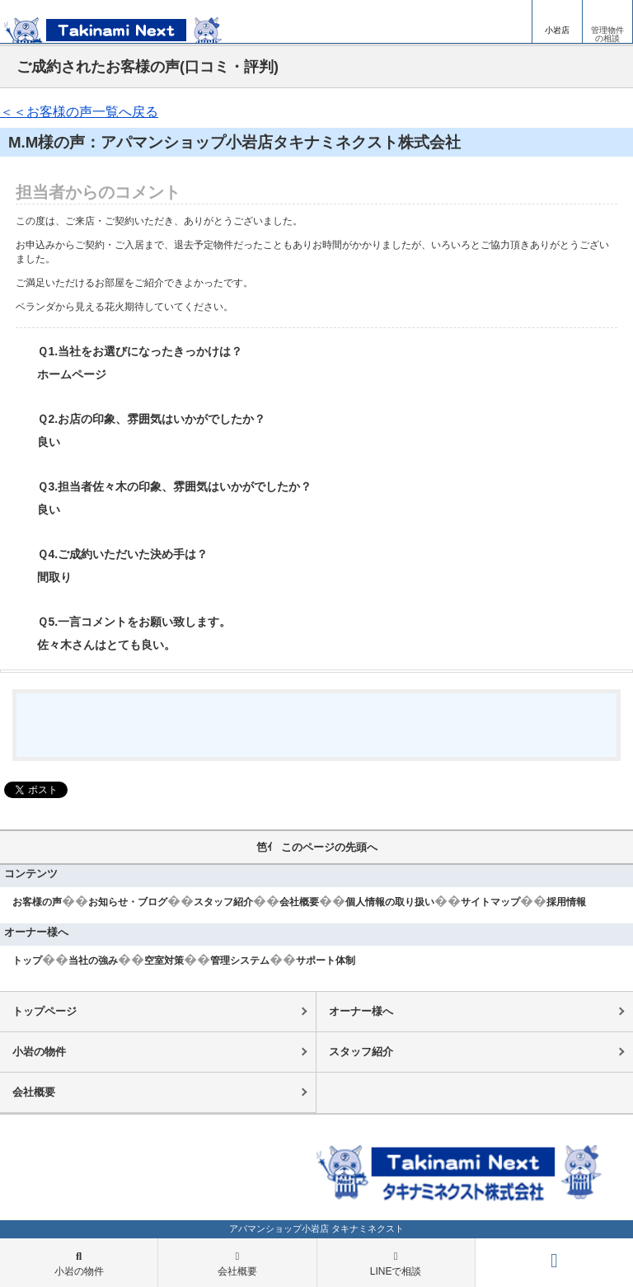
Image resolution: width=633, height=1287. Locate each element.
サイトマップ (490, 902)
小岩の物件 (39, 1051)
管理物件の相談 (607, 34)
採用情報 (566, 902)
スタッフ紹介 (223, 902)
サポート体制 (325, 960)
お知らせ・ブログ (127, 902)
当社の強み (93, 960)
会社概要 (299, 902)
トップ (27, 960)
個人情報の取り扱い (389, 902)
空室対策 (164, 960)
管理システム (240, 960)
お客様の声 (37, 902)
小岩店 (557, 30)
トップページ (44, 1011)
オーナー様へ (361, 1011)
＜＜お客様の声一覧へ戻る (79, 112)
